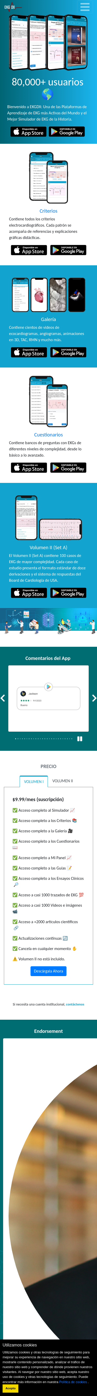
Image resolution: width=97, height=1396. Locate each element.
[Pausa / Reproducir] (80, 739)
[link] (13, 7)
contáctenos (75, 1004)
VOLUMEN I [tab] (34, 781)
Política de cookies (73, 1382)
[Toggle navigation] (85, 7)
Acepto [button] (10, 1388)
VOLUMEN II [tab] (62, 780)
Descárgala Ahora (48, 971)
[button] (2, 698)
